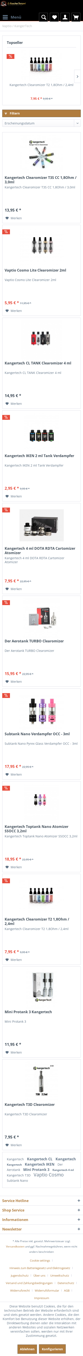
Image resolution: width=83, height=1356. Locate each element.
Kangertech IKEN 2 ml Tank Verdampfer (39, 456)
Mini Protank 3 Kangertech (28, 1012)
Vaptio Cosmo (49, 1175)
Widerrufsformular (47, 1290)
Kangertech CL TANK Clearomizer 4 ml (38, 363)
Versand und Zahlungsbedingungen (29, 1283)
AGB (66, 1290)
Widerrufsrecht (20, 1290)
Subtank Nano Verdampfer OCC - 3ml (37, 734)
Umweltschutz (59, 1275)
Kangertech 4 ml (63, 1170)
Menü (12, 17)
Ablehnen (27, 1349)
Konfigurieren (52, 1349)
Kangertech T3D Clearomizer (30, 1104)
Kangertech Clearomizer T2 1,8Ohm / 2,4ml (41, 85)
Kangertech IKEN (40, 1164)
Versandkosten (15, 1246)
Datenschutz (66, 1283)
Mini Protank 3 (36, 1169)
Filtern (12, 113)
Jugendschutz (20, 1275)
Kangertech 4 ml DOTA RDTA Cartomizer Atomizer (40, 550)
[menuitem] (11, 14)
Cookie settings (40, 1260)
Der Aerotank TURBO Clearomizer (34, 641)
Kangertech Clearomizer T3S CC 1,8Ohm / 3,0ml (41, 179)
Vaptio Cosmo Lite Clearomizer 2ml (35, 270)
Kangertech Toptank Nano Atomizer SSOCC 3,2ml (36, 828)
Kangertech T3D (19, 1175)
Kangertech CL (40, 1159)
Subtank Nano (17, 1180)
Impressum (41, 1298)
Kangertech (16, 1159)
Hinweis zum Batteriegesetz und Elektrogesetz (40, 1268)
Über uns (39, 1275)
